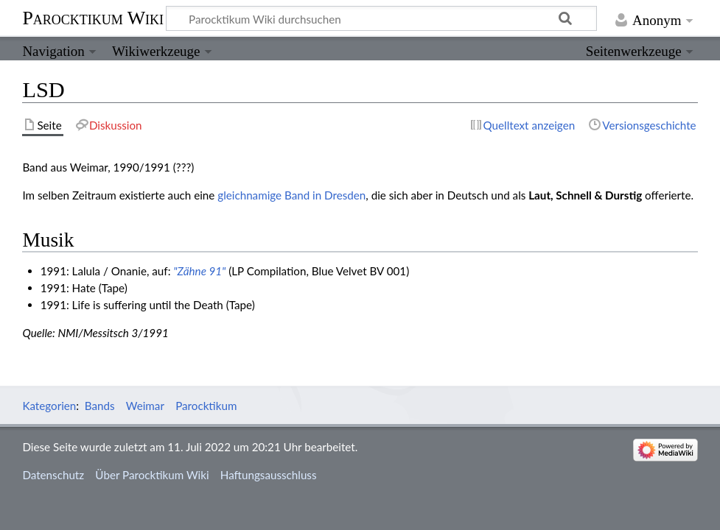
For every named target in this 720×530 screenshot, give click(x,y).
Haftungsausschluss (268, 474)
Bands (100, 405)
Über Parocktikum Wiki (152, 474)
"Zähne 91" (199, 271)
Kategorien (49, 405)
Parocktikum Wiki (93, 16)
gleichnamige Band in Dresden (291, 195)
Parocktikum (206, 405)
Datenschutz (53, 474)
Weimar (145, 405)
